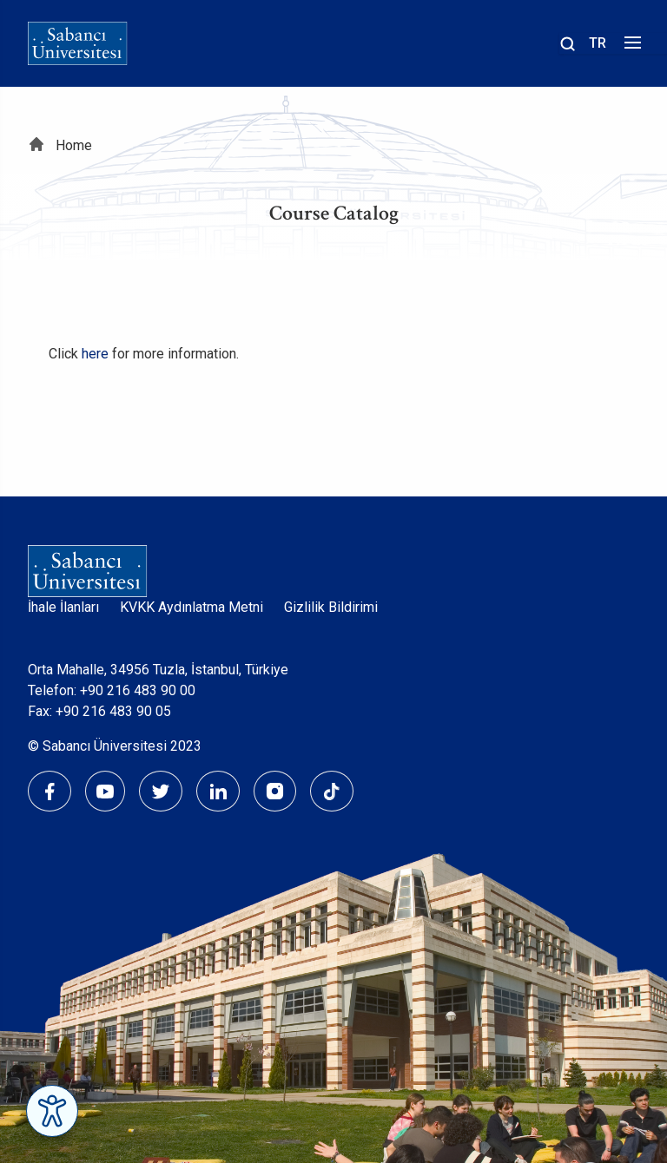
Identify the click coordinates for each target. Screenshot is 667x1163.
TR (597, 43)
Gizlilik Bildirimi (331, 607)
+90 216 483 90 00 (137, 690)
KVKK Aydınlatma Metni (191, 607)
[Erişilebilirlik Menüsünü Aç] (52, 1111)
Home (74, 145)
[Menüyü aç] (630, 47)
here (95, 353)
